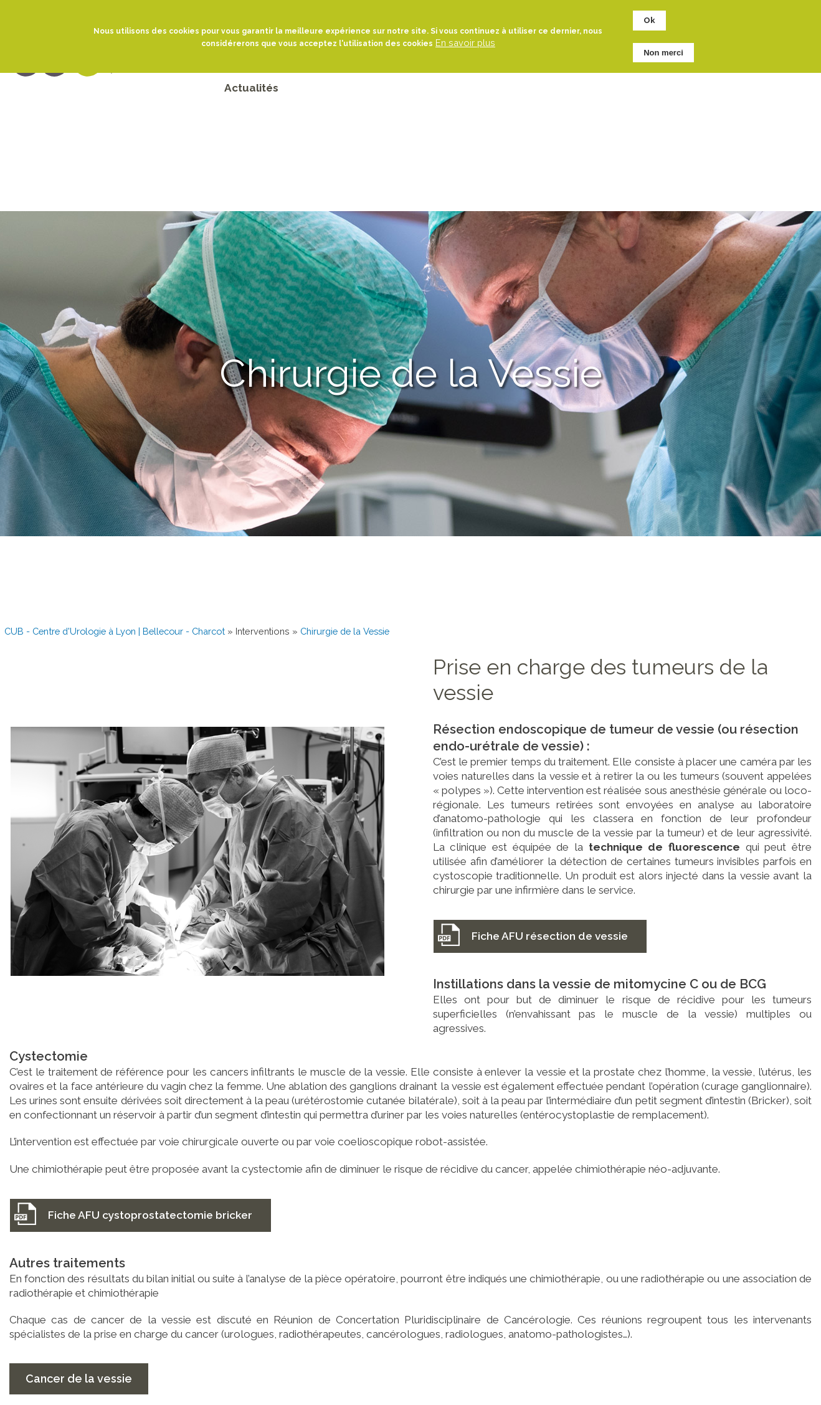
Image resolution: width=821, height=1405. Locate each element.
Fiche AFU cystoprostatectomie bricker (150, 1215)
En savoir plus (465, 36)
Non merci (663, 46)
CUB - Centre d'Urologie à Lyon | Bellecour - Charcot (114, 631)
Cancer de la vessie (79, 1378)
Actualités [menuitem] (251, 88)
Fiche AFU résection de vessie (550, 936)
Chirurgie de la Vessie (344, 631)
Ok (649, 14)
